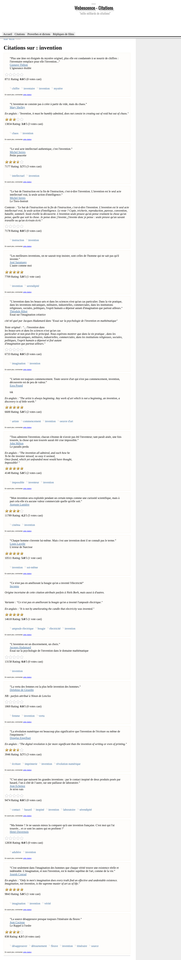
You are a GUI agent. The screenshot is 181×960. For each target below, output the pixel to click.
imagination (19, 363)
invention (44, 88)
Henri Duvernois (19, 831)
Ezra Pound (16, 385)
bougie (41, 628)
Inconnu (14, 586)
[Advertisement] (93, 23)
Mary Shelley (17, 107)
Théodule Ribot (18, 311)
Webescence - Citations (93, 7)
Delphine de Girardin (22, 689)
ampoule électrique (23, 628)
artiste (15, 421)
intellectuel (18, 175)
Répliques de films (63, 34)
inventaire (29, 88)
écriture (16, 763)
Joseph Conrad (18, 874)
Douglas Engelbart (20, 738)
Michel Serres (18, 152)
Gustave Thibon (19, 64)
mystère (58, 88)
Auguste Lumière (19, 504)
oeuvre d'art (66, 421)
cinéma (16, 524)
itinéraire (82, 946)
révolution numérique (68, 763)
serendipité (33, 286)
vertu (42, 715)
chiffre (15, 88)
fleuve (54, 946)
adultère (16, 852)
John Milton (17, 443)
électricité (55, 628)
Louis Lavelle (17, 543)
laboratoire (69, 809)
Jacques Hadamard (20, 647)
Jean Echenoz (17, 786)
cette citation (27, 95)
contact (16, 809)
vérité (47, 903)
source (95, 946)
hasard (28, 809)
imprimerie (31, 763)
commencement (32, 421)
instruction (18, 240)
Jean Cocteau (17, 922)
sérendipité (86, 809)
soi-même (32, 567)
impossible (18, 482)
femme (16, 715)
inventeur (33, 482)
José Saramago (18, 262)
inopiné (40, 809)
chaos (15, 133)
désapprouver (19, 946)
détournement (39, 946)
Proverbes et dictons (39, 34)
